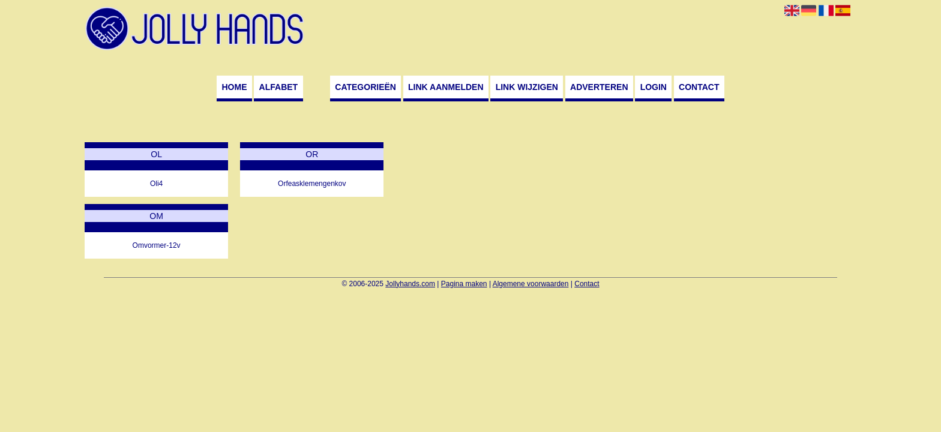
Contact (699, 87)
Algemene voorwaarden (531, 284)
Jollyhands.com (410, 284)
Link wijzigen (527, 87)
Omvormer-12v (157, 245)
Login (653, 87)
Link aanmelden (445, 87)
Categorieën (365, 87)
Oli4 (156, 183)
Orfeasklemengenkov (312, 183)
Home (234, 87)
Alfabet (278, 87)
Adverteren (599, 87)
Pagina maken (464, 284)
